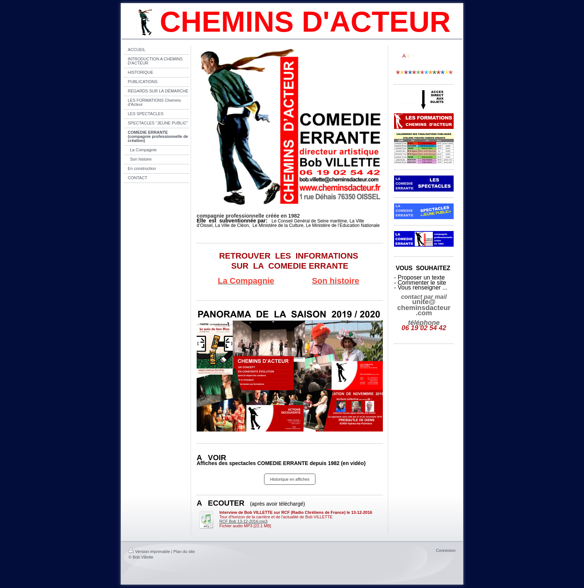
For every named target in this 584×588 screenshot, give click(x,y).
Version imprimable (149, 551)
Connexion (446, 550)
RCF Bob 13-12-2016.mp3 (243, 521)
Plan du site (184, 551)
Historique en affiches (290, 479)
